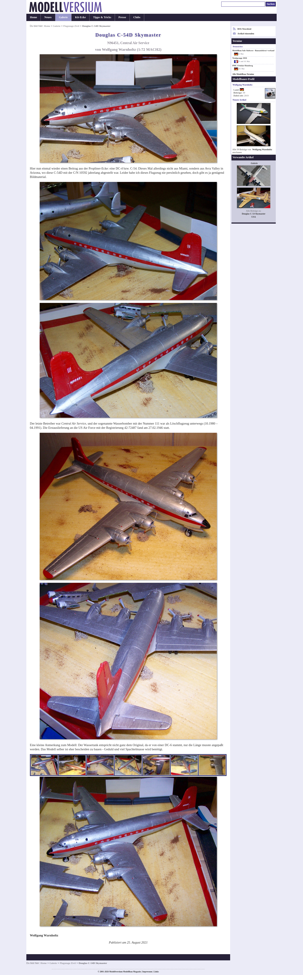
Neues (47, 17)
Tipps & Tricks (102, 17)
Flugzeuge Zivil (71, 26)
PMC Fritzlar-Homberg (242, 65)
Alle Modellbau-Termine (243, 74)
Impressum (147, 972)
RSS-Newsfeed (244, 29)
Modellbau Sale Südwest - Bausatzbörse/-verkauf (253, 50)
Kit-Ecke (80, 17)
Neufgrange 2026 (239, 58)
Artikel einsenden (245, 33)
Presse (122, 17)
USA (253, 217)
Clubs (136, 17)
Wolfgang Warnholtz (262, 149)
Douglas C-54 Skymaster (253, 214)
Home (33, 17)
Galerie (63, 17)
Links (156, 972)
